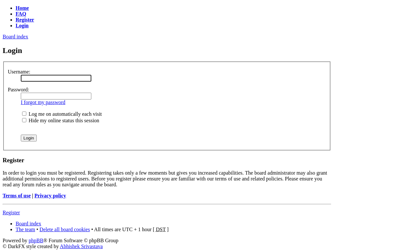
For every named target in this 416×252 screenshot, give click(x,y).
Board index (15, 36)
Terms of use (17, 195)
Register (11, 212)
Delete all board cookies (65, 229)
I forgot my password (43, 102)
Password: (18, 89)
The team (25, 229)
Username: (19, 71)
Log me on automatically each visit (62, 114)
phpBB (36, 240)
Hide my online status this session (60, 120)
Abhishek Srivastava (81, 246)
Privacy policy (50, 195)
